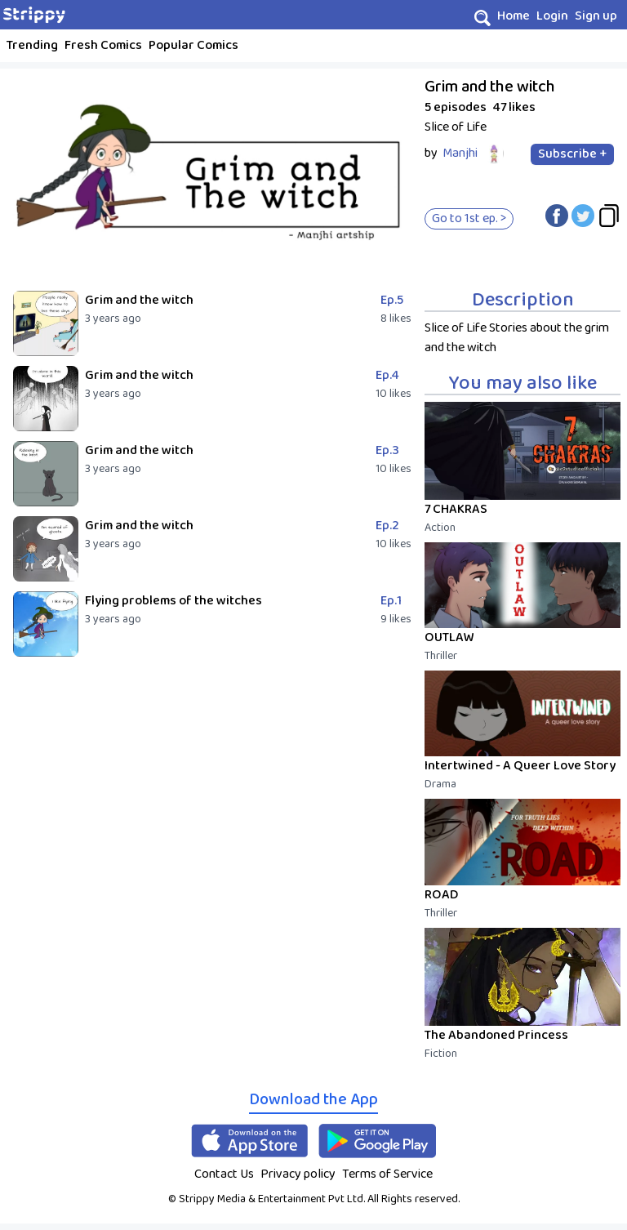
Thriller (441, 656)
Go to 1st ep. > (469, 218)
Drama (440, 784)
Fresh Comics (103, 45)
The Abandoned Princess (496, 1035)
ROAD (441, 895)
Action (440, 527)
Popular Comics (193, 45)
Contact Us (224, 1174)
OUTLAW (449, 637)
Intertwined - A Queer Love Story (520, 765)
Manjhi (460, 153)
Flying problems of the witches (173, 600)
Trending (32, 45)
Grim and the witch (139, 300)
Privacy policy (298, 1174)
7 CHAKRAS (456, 509)
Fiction (441, 1053)
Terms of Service (387, 1174)
